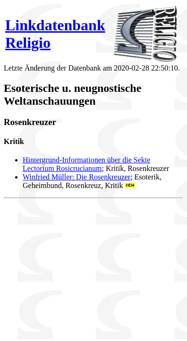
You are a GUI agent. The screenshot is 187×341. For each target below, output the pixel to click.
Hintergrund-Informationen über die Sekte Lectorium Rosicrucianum (86, 164)
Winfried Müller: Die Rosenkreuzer (76, 177)
